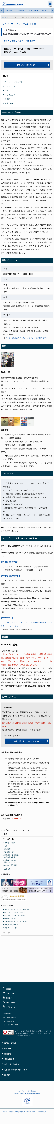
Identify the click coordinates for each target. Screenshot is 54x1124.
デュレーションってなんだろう (15, 915)
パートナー (7, 933)
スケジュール (10, 86)
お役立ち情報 (8, 905)
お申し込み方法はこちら (33, 65)
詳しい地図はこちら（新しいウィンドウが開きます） (27, 338)
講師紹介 (6, 874)
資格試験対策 (9, 852)
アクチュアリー (33, 10)
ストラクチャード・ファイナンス (15, 921)
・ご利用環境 (7, 1014)
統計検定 (45, 10)
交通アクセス (10, 993)
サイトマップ (10, 1007)
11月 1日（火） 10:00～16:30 (31, 741)
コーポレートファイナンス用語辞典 (16, 909)
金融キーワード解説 (11, 928)
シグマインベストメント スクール (13, 4)
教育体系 (7, 869)
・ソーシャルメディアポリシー (12, 1025)
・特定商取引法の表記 (9, 1017)
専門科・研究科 (9, 843)
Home (4, 17)
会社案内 (9, 998)
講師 (6, 90)
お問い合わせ (10, 1002)
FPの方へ (9, 10)
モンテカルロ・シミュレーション (15, 912)
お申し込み (9, 103)
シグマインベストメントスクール (15, 832)
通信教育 (7, 849)
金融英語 (21, 10)
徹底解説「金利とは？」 (12, 918)
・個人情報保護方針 (9, 1021)
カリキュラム (10, 95)
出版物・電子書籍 (10, 865)
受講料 (7, 99)
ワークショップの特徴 (13, 82)
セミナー (12, 17)
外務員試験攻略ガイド (12, 925)
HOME (8, 989)
